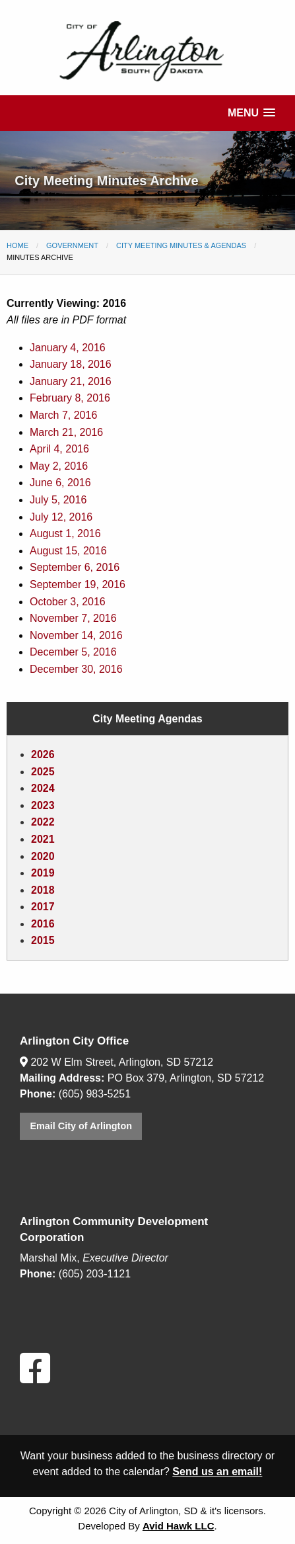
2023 (43, 805)
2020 (43, 856)
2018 (43, 890)
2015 (43, 940)
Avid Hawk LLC (178, 1525)
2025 (43, 771)
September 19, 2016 (77, 584)
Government (72, 245)
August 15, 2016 (68, 550)
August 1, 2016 (65, 533)
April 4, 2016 (59, 448)
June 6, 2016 (60, 482)
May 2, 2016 (59, 466)
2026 (43, 754)
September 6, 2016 (74, 567)
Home (17, 245)
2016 (43, 923)
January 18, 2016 (71, 364)
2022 (43, 822)
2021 (43, 839)
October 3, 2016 (68, 601)
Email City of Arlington (81, 1126)
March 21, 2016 (66, 432)
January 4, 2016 (68, 347)
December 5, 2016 (73, 652)
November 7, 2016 (73, 618)
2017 (43, 906)
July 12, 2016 (61, 517)
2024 (43, 788)
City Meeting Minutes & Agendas (181, 245)
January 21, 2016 (71, 381)
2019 (43, 873)
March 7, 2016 (63, 415)
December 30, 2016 (76, 669)
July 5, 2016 (58, 499)
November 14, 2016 (76, 635)
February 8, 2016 (70, 398)
